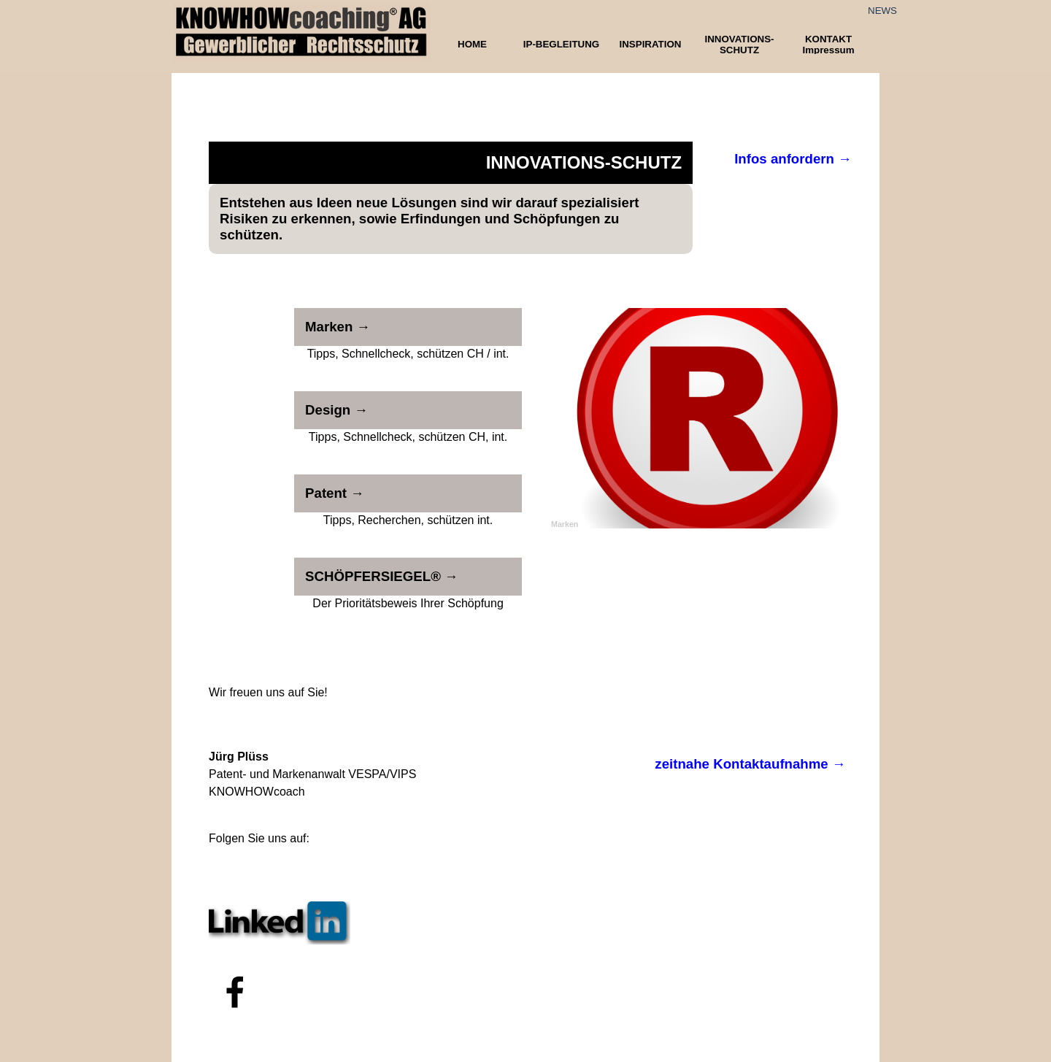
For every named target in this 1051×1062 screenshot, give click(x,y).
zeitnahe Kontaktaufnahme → (750, 764)
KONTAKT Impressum (828, 44)
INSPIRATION (651, 44)
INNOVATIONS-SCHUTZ (739, 44)
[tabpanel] (279, 692)
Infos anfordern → (793, 158)
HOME (472, 44)
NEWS (882, 10)
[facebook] (235, 992)
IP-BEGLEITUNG (561, 44)
